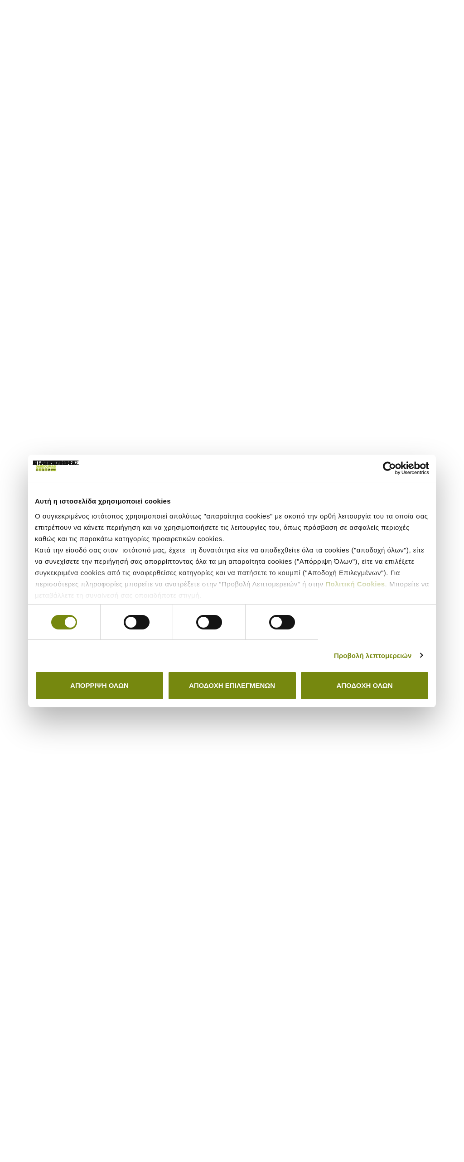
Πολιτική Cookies (355, 584)
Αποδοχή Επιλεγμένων (232, 685)
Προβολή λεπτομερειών (373, 655)
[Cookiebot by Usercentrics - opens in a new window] (389, 468)
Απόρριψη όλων (99, 685)
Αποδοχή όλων (364, 685)
